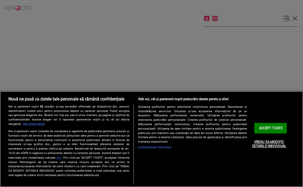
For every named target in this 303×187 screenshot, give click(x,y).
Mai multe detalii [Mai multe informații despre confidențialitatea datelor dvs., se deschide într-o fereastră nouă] (34, 124)
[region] (151, 139)
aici (58, 157)
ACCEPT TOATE (271, 128)
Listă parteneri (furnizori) (154, 147)
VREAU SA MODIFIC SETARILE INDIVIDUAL (269, 143)
